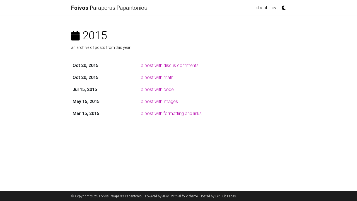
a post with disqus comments (170, 65)
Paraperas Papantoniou (109, 7)
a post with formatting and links (171, 113)
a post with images (159, 101)
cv (274, 7)
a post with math (157, 77)
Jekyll (166, 196)
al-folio (183, 196)
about (261, 7)
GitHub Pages (225, 196)
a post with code (157, 89)
